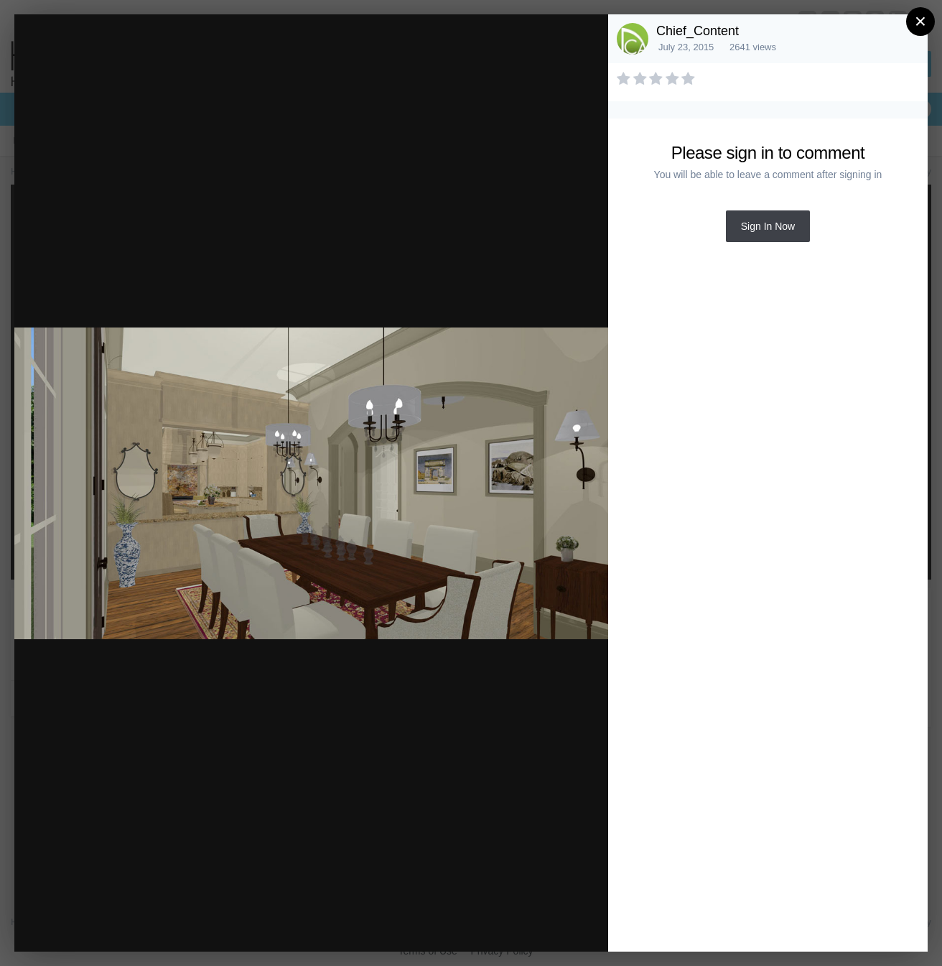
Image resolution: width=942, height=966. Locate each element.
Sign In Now (768, 226)
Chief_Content (697, 31)
